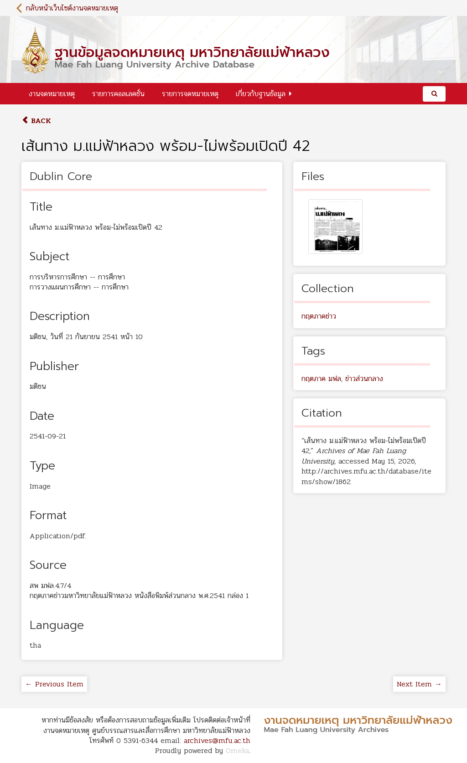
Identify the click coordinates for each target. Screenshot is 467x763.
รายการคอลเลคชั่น (118, 93)
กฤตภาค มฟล (321, 378)
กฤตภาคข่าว (318, 316)
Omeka (237, 750)
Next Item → (419, 684)
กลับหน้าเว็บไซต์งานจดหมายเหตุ (72, 8)
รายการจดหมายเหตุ (190, 93)
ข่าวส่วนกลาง (364, 378)
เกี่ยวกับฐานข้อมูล (260, 93)
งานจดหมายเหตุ (52, 93)
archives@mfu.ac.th (217, 740)
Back (36, 120)
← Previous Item (54, 684)
